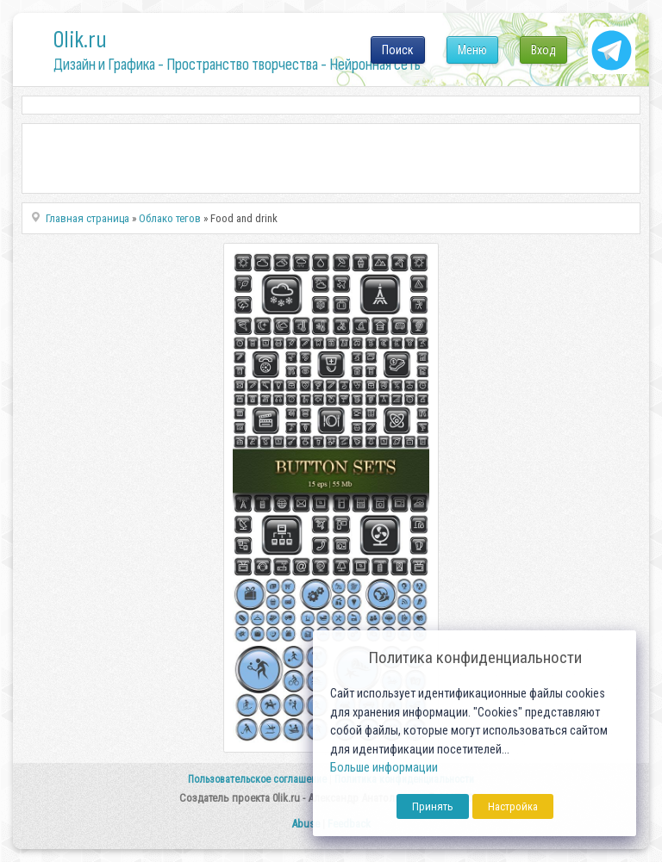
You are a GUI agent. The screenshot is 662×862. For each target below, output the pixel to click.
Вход (543, 50)
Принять (432, 806)
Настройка (513, 806)
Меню (472, 50)
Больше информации (384, 767)
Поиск (398, 50)
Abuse (305, 823)
